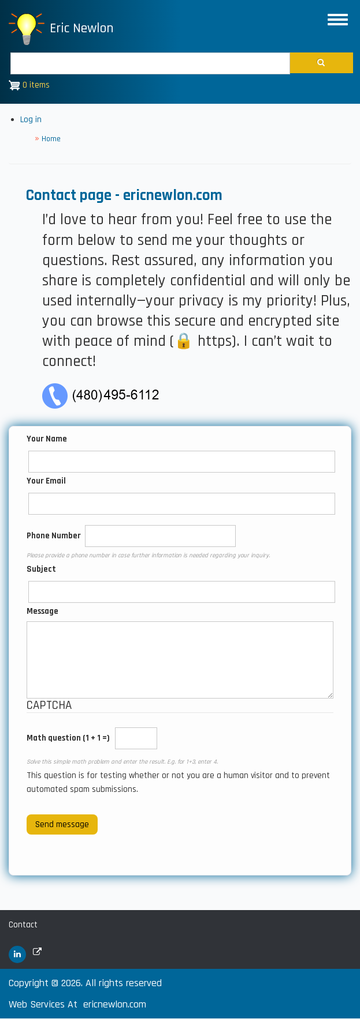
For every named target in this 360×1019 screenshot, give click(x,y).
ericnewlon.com (114, 1004)
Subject (41, 569)
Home (51, 139)
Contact (23, 924)
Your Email (46, 480)
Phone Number (54, 535)
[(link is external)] (17, 954)
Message (42, 611)
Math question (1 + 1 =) (68, 738)
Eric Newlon (82, 28)
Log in (31, 119)
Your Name (47, 438)
